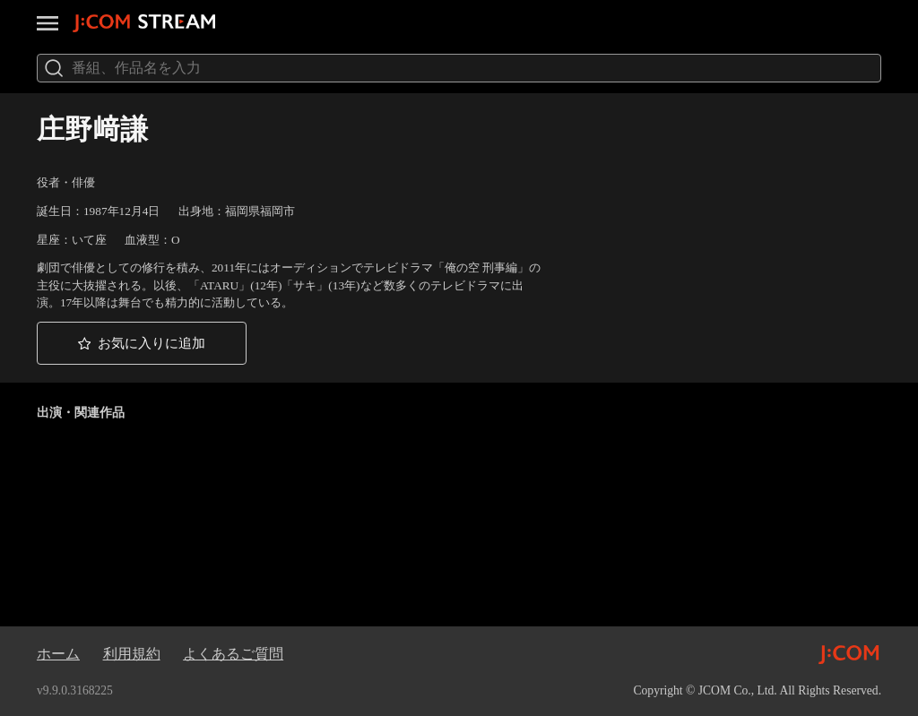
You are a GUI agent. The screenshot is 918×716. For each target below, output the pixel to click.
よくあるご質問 (233, 653)
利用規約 (131, 653)
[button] (142, 343)
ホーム (58, 653)
